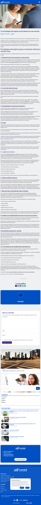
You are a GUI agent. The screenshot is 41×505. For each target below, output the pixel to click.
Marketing (3, 400)
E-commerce (4, 396)
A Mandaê (2, 488)
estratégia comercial (14, 62)
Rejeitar (22, 487)
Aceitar (27, 487)
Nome (3, 330)
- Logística (12, 34)
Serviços (2, 486)
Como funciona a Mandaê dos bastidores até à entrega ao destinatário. (20, 272)
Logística (3, 398)
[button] (39, 2)
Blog (1, 491)
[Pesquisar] (38, 388)
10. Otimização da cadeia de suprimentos (15, 246)
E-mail (3, 335)
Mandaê (20, 301)
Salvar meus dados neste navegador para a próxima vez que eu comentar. (18, 340)
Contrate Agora (4, 489)
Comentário (4, 316)
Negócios (3, 402)
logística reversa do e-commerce (13, 154)
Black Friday (27, 101)
